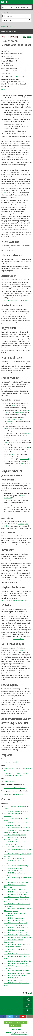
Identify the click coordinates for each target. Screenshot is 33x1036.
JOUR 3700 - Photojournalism (13, 868)
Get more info (14, 1025)
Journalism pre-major (11, 762)
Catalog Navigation (9, 31)
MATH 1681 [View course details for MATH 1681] (8, 498)
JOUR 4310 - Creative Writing (13, 918)
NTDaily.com (5, 193)
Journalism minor (9, 782)
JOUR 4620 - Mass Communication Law (16, 954)
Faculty (4, 89)
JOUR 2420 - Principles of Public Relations (17, 828)
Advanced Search (6, 26)
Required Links (16, 1029)
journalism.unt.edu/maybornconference (14, 600)
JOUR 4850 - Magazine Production (15, 975)
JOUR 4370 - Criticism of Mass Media (16, 932)
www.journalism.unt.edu (16, 76)
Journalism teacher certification (14, 788)
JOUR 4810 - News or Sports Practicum (16, 971)
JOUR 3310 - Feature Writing (13, 847)
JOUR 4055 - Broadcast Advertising (15, 892)
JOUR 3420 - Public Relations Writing (16, 866)
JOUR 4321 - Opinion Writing (13, 920)
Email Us (26, 1005)
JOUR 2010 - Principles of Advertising (16, 811)
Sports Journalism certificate (13, 794)
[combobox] (16, 7)
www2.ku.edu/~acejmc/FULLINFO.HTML (14, 300)
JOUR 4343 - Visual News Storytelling (16, 928)
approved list (16, 405)
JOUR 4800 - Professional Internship (16, 963)
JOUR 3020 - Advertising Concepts (15, 835)
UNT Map (27, 1011)
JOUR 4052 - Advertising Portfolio (15, 889)
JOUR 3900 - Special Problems (13, 870)
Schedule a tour (20, 1022)
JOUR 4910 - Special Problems (13, 980)
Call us (26, 1000)
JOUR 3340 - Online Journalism (14, 858)
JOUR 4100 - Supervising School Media (16, 897)
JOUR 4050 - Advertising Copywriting (16, 882)
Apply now (8, 1022)
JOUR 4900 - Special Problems (13, 978)
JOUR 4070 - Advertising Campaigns (15, 894)
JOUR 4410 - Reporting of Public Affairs (17, 935)
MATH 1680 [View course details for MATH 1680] (22, 496)
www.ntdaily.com (18, 639)
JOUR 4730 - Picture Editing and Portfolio (17, 961)
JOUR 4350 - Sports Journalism (14, 930)
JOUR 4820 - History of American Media (17, 973)
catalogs (8, 1032)
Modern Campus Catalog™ (19, 1034)
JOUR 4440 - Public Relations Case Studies (17, 937)
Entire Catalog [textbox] (7, 16)
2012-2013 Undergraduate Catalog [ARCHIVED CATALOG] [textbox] (17, 7)
